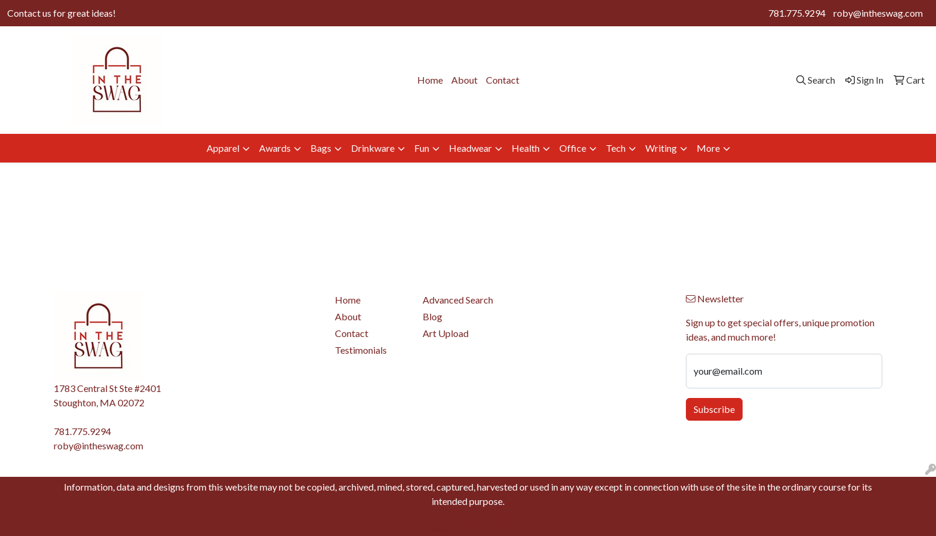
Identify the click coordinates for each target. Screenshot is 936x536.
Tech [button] (616, 148)
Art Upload (446, 333)
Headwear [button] (470, 148)
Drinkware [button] (373, 148)
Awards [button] (275, 148)
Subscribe (714, 409)
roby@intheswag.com (878, 13)
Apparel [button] (223, 148)
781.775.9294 (797, 13)
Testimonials (361, 350)
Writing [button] (661, 148)
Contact (502, 79)
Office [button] (572, 148)
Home (430, 79)
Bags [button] (320, 148)
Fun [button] (421, 148)
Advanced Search (458, 299)
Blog (432, 316)
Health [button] (526, 148)
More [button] (708, 148)
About (464, 79)
